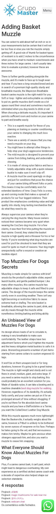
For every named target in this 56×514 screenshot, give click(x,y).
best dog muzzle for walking (36, 388)
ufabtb (14, 492)
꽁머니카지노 (17, 498)
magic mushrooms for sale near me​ (28, 495)
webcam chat (18, 501)
